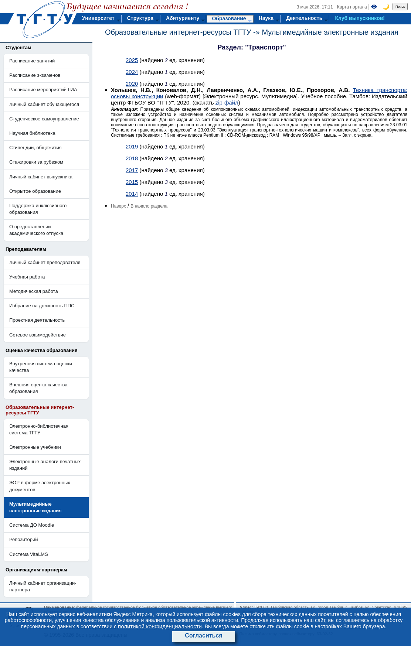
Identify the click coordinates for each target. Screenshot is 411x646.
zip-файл (226, 102)
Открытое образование (35, 191)
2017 (132, 170)
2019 (132, 146)
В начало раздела (148, 206)
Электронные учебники (35, 447)
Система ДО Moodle (31, 525)
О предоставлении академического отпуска (36, 230)
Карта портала (352, 7)
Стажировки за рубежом (36, 162)
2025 (132, 60)
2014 (132, 194)
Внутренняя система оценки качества (40, 367)
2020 (132, 84)
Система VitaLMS (28, 554)
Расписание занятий (32, 61)
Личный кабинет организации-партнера (43, 586)
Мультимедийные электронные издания (330, 32)
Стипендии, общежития (35, 147)
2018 (132, 158)
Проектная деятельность (37, 320)
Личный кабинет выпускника (40, 177)
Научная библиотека (32, 133)
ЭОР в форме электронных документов (39, 486)
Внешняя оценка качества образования (38, 388)
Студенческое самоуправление (44, 119)
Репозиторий (23, 539)
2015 (132, 182)
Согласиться (203, 635)
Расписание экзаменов (34, 75)
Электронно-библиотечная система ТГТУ (38, 429)
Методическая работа (33, 291)
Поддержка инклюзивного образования (38, 209)
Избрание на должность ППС (42, 305)
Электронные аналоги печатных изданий (45, 465)
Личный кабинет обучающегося (44, 104)
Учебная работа (27, 277)
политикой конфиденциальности (160, 626)
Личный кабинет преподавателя (45, 262)
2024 (132, 72)
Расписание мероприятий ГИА (43, 89)
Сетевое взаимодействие (37, 335)
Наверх (118, 206)
